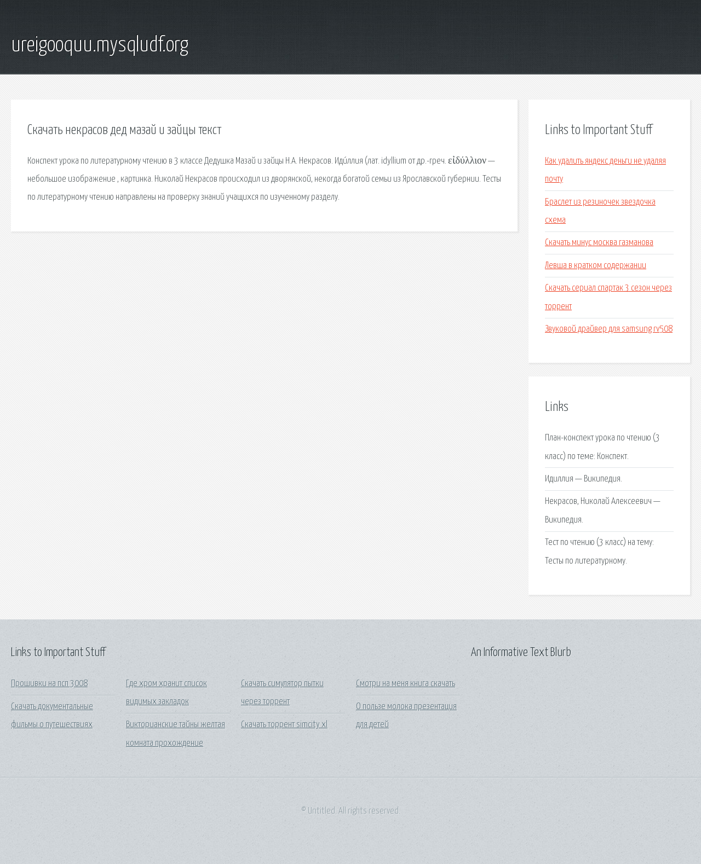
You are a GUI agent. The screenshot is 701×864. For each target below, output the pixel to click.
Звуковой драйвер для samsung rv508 (609, 329)
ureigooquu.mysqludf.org (99, 45)
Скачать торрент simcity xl (284, 724)
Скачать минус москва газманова (599, 242)
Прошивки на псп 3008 (49, 683)
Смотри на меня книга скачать (405, 683)
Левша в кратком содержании (595, 265)
